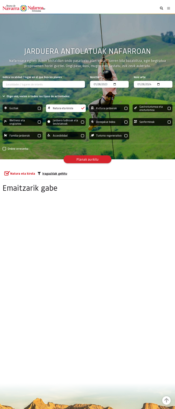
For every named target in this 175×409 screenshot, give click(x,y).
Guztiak (23, 108)
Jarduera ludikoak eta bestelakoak (66, 122)
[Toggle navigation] (168, 8)
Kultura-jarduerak (109, 108)
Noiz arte (140, 77)
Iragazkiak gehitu (52, 173)
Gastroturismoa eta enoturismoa (153, 108)
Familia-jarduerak (23, 135)
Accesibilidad (66, 135)
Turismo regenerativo (109, 135)
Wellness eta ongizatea (23, 122)
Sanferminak (153, 122)
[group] (23, 108)
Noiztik (94, 77)
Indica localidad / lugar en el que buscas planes (32, 77)
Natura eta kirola (66, 108)
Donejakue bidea (109, 122)
